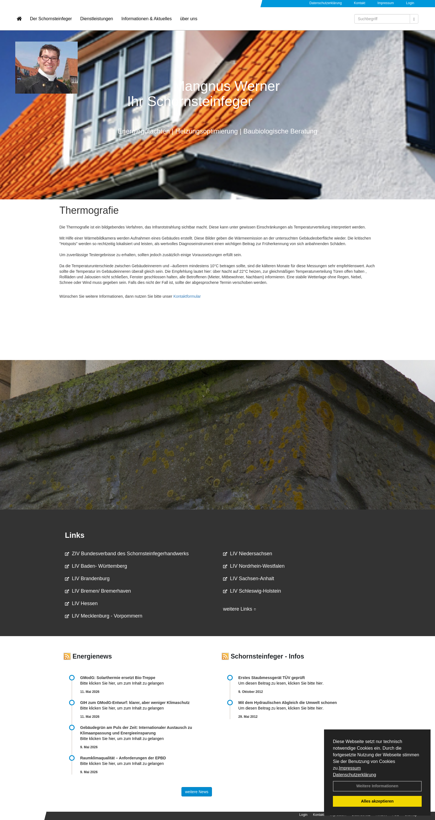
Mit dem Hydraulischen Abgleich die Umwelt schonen (287, 702)
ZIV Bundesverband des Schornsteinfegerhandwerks (127, 553)
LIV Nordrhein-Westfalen (254, 566)
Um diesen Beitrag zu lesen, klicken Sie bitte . (280, 683)
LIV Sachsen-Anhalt (248, 578)
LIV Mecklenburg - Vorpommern (103, 616)
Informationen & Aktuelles (146, 21)
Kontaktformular (187, 296)
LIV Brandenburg (87, 578)
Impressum (350, 768)
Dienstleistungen (96, 21)
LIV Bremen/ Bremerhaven (98, 591)
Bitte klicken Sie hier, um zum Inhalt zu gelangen (122, 683)
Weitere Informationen (377, 786)
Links (75, 535)
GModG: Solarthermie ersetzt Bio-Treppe (117, 677)
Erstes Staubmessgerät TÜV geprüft (271, 677)
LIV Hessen (81, 603)
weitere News (196, 792)
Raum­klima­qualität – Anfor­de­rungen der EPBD (123, 758)
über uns (188, 21)
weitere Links (239, 609)
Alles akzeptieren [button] (377, 801)
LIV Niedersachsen (247, 553)
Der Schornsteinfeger (51, 21)
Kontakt (359, 3)
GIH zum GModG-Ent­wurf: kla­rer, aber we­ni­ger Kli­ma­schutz (134, 702)
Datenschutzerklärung (354, 774)
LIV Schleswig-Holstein (252, 591)
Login (410, 3)
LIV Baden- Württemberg (96, 566)
